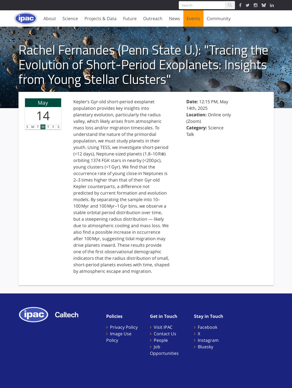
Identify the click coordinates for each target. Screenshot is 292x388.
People (161, 340)
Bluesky (205, 347)
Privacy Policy (124, 327)
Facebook (207, 327)
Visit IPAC (163, 327)
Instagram (208, 340)
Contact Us (165, 334)
